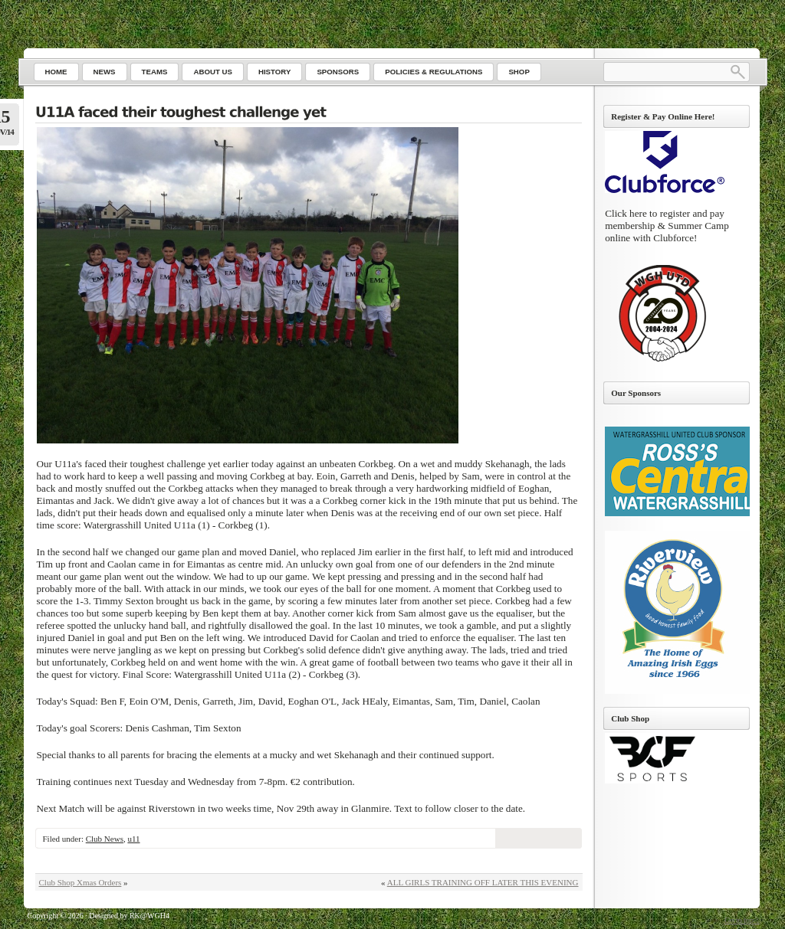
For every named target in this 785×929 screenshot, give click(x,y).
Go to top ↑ (741, 920)
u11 (133, 838)
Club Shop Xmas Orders (80, 882)
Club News (104, 838)
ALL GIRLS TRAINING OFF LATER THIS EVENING (483, 882)
